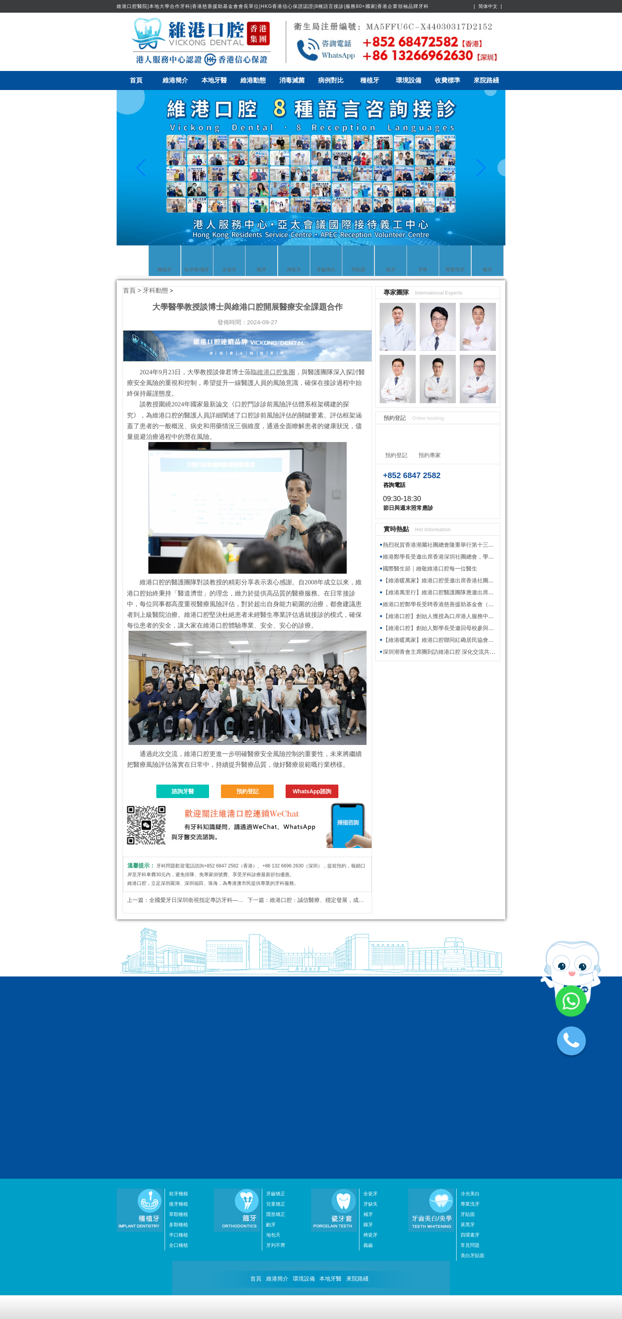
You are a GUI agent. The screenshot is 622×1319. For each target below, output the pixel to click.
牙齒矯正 (275, 999)
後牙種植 (178, 1010)
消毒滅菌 (292, 80)
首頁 (136, 80)
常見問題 (470, 1051)
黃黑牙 (468, 1030)
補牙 (368, 1020)
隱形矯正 (275, 1020)
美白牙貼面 (472, 1061)
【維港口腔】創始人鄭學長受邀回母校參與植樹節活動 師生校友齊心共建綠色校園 (483, 628)
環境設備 (408, 80)
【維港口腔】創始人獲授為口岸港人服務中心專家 (444, 616)
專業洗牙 (470, 1010)
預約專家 (430, 455)
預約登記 (247, 791)
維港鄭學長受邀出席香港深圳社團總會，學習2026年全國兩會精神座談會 (472, 556)
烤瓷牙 (370, 1040)
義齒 (368, 1051)
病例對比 (331, 80)
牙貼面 (468, 1020)
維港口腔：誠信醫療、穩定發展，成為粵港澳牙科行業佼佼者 (345, 900)
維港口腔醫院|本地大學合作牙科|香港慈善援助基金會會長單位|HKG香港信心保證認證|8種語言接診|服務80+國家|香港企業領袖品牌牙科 (273, 6)
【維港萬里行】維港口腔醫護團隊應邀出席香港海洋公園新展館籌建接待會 (474, 592)
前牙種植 (178, 999)
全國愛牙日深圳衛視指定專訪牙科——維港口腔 (207, 900)
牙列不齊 (275, 1051)
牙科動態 (155, 290)
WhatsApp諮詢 (312, 791)
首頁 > (133, 290)
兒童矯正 (275, 1010)
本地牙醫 (214, 80)
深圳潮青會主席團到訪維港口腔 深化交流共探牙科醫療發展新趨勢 (464, 652)
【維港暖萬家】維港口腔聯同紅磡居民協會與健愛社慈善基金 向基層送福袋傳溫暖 (483, 640)
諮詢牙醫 (183, 791)
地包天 (273, 1040)
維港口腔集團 (276, 372)
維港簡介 (175, 80)
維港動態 (253, 80)
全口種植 (178, 1051)
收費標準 (447, 80)
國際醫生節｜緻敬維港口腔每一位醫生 (430, 568)
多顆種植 (178, 1030)
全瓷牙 (370, 999)
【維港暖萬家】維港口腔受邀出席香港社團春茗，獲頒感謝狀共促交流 (469, 580)
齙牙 (271, 1030)
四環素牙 (470, 1040)
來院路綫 (486, 80)
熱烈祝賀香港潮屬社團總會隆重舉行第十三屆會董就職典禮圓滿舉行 (466, 545)
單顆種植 (178, 1020)
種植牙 (369, 80)
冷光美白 (470, 999)
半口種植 (178, 1040)
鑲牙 (368, 1030)
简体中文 (487, 6)
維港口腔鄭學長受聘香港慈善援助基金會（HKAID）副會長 (455, 604)
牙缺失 (370, 1010)
